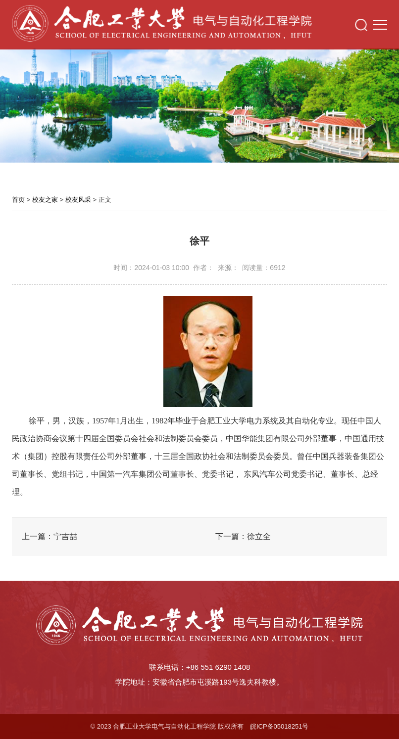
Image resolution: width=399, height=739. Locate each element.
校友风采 (78, 199)
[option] (199, 103)
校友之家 (45, 199)
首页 (18, 199)
